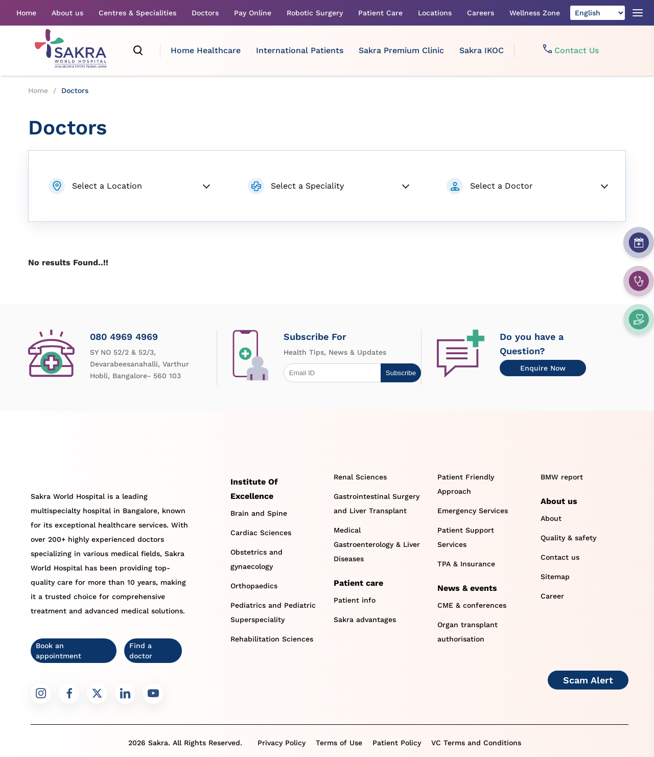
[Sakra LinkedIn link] (125, 693)
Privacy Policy (282, 743)
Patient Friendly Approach (465, 484)
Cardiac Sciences (260, 533)
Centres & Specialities (137, 13)
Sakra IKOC (481, 50)
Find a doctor (140, 650)
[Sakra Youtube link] (153, 693)
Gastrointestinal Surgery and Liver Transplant (376, 503)
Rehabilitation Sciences (271, 639)
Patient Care (380, 13)
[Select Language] (597, 13)
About (551, 518)
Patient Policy (396, 743)
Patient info (355, 600)
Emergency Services (472, 511)
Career (552, 596)
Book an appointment (58, 650)
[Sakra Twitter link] (97, 693)
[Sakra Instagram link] (41, 693)
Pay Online (252, 13)
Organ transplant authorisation (467, 632)
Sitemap (555, 576)
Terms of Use (339, 743)
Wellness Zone (534, 13)
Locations (435, 13)
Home (26, 13)
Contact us (560, 557)
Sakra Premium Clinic (401, 50)
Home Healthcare (206, 50)
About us (67, 13)
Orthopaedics (253, 586)
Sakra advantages (365, 619)
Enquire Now (543, 368)
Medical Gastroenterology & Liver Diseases (377, 544)
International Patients (299, 50)
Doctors (205, 13)
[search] (138, 50)
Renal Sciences (360, 477)
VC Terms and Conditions (476, 743)
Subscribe (401, 373)
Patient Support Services (465, 537)
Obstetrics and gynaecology (256, 559)
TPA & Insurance (466, 564)
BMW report (562, 477)
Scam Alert (588, 680)
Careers (480, 13)
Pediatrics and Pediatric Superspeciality (273, 612)
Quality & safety (568, 538)
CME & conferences (471, 605)
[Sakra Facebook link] (69, 693)
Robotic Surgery (315, 13)
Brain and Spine (258, 513)
